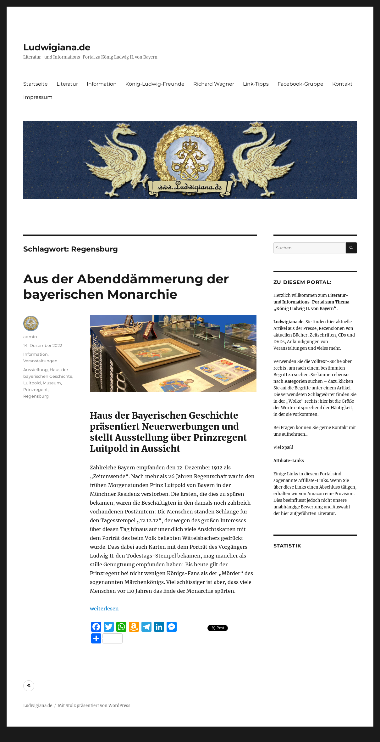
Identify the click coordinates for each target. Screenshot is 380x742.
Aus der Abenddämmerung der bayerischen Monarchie (126, 286)
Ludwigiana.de (57, 47)
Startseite (35, 84)
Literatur (67, 84)
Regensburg (36, 396)
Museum (52, 382)
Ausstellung (35, 369)
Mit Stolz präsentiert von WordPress (94, 705)
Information (102, 84)
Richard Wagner (213, 84)
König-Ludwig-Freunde (154, 84)
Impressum (37, 97)
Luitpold (32, 382)
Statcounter (15, 737)
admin (30, 336)
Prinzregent (35, 389)
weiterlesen (104, 608)
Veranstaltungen (40, 360)
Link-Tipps (256, 84)
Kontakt (342, 84)
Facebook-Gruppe (300, 84)
